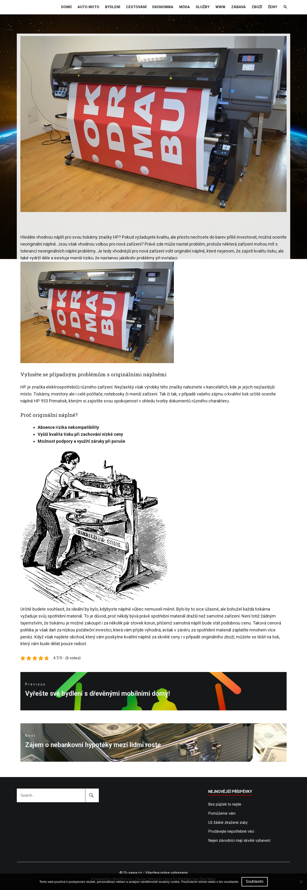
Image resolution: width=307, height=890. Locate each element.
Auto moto (88, 7)
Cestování (136, 7)
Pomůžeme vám (222, 813)
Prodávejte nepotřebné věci (231, 831)
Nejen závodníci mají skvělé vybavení (239, 840)
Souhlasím (254, 881)
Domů (66, 7)
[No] (301, 881)
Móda (184, 7)
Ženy (272, 7)
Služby (203, 7)
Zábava (238, 7)
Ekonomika (162, 7)
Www (220, 7)
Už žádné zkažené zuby (228, 822)
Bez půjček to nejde (224, 804)
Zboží (257, 7)
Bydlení (112, 7)
